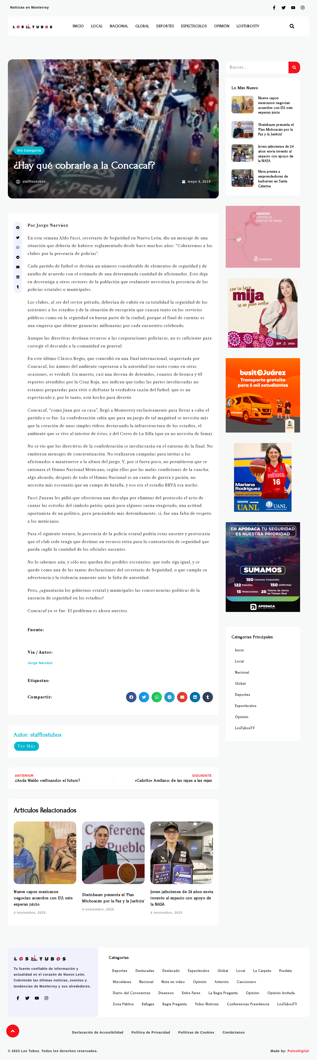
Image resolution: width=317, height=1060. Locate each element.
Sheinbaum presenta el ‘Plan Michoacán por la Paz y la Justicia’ (276, 130)
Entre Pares (191, 993)
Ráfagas (148, 1004)
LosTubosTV (248, 26)
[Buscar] (294, 67)
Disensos (166, 993)
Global (142, 26)
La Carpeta (262, 971)
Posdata (285, 971)
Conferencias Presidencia (248, 1004)
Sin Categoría (29, 150)
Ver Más (26, 746)
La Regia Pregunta (223, 993)
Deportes (165, 26)
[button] (292, 26)
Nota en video (173, 982)
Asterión (222, 982)
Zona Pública (123, 1004)
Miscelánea (122, 982)
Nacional (119, 26)
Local (97, 26)
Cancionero (246, 982)
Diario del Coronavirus (131, 993)
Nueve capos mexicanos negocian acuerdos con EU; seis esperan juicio (43, 898)
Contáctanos (234, 1032)
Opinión (221, 26)
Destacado (171, 971)
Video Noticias (207, 1004)
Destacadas (145, 971)
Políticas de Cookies (196, 1032)
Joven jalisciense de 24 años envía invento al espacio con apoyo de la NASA (181, 898)
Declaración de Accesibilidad (98, 1032)
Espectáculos (194, 26)
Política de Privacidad (151, 1032)
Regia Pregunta (174, 1004)
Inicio (78, 26)
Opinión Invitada (281, 993)
